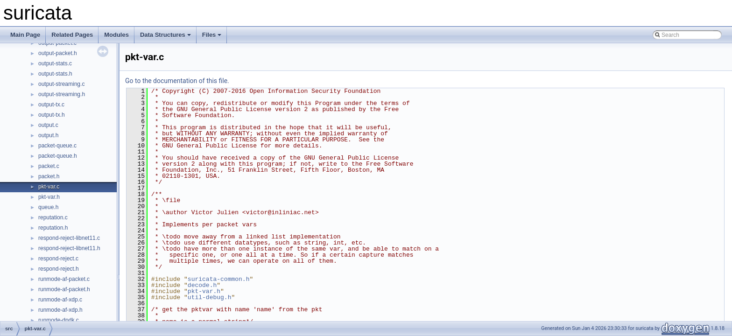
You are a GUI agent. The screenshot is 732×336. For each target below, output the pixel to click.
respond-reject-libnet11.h (69, 248)
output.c (48, 125)
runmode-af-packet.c (64, 279)
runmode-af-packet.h (64, 289)
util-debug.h (210, 297)
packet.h (48, 176)
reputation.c (53, 217)
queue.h (48, 207)
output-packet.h (57, 53)
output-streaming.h (61, 94)
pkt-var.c (48, 186)
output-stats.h (55, 73)
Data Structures (165, 34)
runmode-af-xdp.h (60, 310)
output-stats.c (55, 63)
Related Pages (72, 34)
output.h (48, 135)
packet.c (48, 166)
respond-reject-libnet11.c (69, 238)
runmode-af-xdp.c (60, 299)
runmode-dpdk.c (58, 320)
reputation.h (53, 227)
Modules (116, 34)
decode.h (202, 285)
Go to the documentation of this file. (177, 80)
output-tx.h (51, 115)
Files (212, 34)
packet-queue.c (57, 145)
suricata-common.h (219, 279)
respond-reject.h (58, 269)
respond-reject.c (58, 258)
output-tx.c (51, 104)
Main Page (25, 34)
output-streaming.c (61, 84)
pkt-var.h (49, 197)
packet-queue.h (57, 156)
